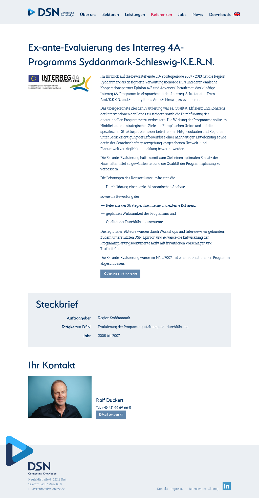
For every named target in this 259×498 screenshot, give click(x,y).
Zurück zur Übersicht (120, 274)
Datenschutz (197, 489)
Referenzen (161, 14)
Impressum (178, 489)
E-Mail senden (111, 414)
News (197, 14)
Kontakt (162, 489)
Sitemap (213, 489)
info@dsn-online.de (51, 489)
